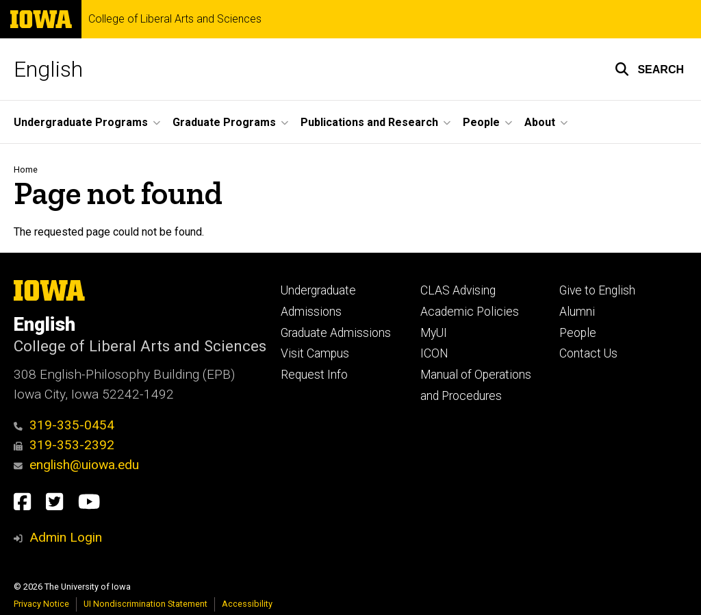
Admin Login (65, 537)
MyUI (433, 333)
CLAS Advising (458, 290)
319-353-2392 (64, 445)
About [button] (539, 122)
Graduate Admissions (336, 333)
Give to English (597, 290)
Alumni (577, 311)
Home (26, 169)
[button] (649, 69)
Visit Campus (315, 353)
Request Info (314, 374)
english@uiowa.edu (76, 465)
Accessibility (247, 604)
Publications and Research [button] (369, 122)
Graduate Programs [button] (224, 122)
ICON (434, 353)
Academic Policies (469, 311)
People (577, 333)
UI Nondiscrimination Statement (145, 604)
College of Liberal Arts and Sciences (175, 19)
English (48, 69)
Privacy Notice (41, 604)
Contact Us (588, 353)
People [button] (481, 122)
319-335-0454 (64, 425)
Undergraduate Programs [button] (81, 122)
